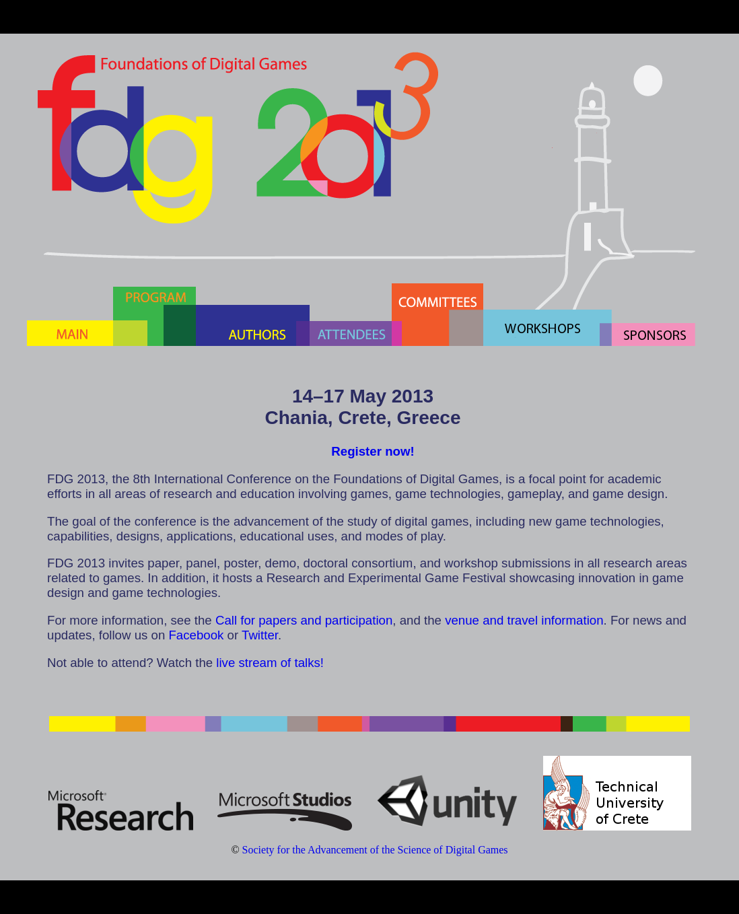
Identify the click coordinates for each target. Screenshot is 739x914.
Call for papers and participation (303, 620)
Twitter (260, 635)
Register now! (372, 451)
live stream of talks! (270, 663)
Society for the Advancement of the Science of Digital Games (375, 849)
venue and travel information (524, 620)
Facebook (195, 635)
